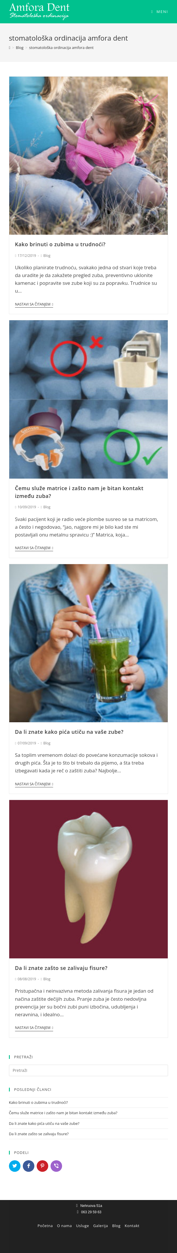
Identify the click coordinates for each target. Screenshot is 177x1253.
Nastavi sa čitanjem (34, 304)
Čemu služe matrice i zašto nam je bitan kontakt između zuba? (63, 1112)
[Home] (9, 47)
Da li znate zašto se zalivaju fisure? (61, 967)
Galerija (100, 1225)
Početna (45, 1225)
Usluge (82, 1225)
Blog (47, 255)
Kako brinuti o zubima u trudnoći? (60, 244)
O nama (64, 1225)
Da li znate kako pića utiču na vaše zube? (69, 731)
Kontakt (132, 1225)
